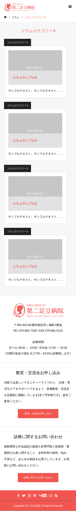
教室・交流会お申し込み (38, 413)
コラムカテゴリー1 (17, 42)
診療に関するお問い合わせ (38, 477)
